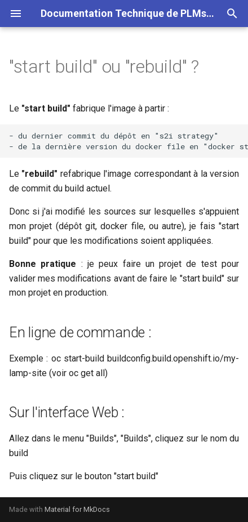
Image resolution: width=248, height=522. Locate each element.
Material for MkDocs (77, 509)
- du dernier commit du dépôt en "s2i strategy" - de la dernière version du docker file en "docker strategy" (128, 141)
